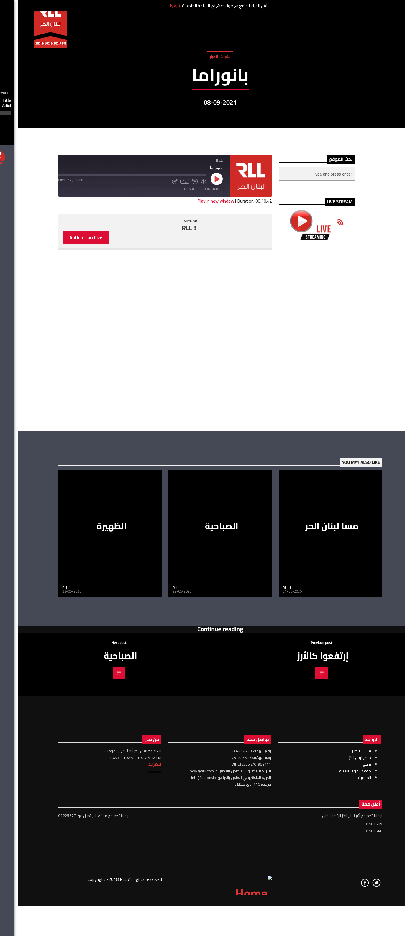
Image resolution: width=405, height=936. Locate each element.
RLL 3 (171, 406)
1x (167, 359)
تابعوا (157, 6)
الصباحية (204, 703)
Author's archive (68, 415)
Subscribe (193, 366)
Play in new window (198, 379)
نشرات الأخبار (202, 121)
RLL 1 (49, 765)
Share (171, 366)
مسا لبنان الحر (314, 703)
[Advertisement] (299, 514)
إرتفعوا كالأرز (305, 833)
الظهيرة (94, 703)
